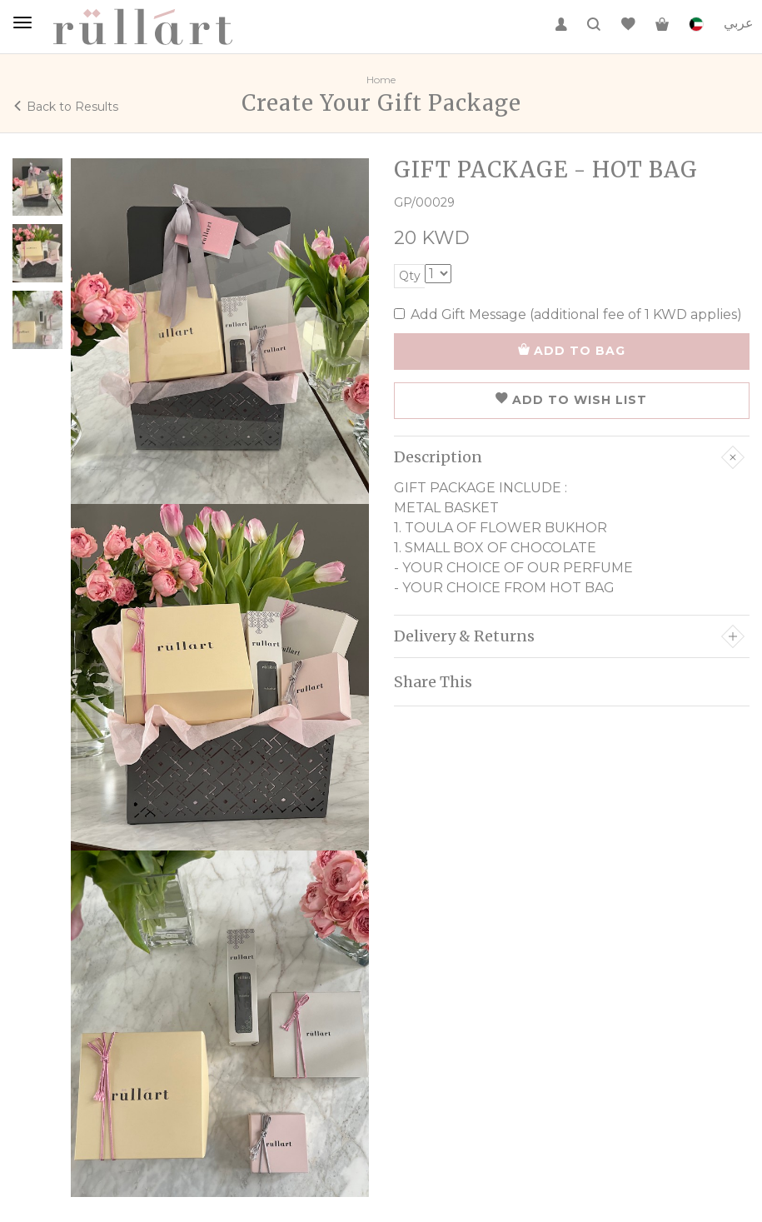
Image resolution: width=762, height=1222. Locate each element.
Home (381, 79)
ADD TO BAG (571, 350)
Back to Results (65, 106)
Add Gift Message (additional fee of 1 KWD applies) (568, 314)
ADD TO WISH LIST (571, 399)
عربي (739, 23)
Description (569, 457)
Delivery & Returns (569, 636)
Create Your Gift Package (381, 103)
